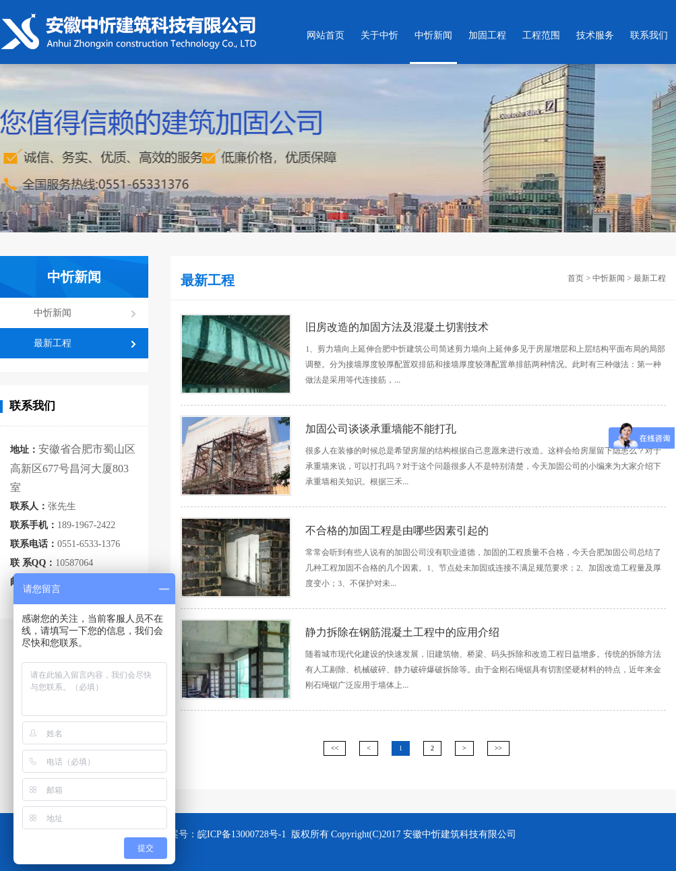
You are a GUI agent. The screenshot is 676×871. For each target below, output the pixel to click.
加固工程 (487, 35)
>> (498, 748)
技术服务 (595, 35)
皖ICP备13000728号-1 (242, 834)
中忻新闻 (433, 35)
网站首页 (325, 35)
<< (334, 748)
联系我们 (649, 35)
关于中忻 (379, 35)
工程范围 (541, 35)
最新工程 (52, 343)
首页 (575, 278)
